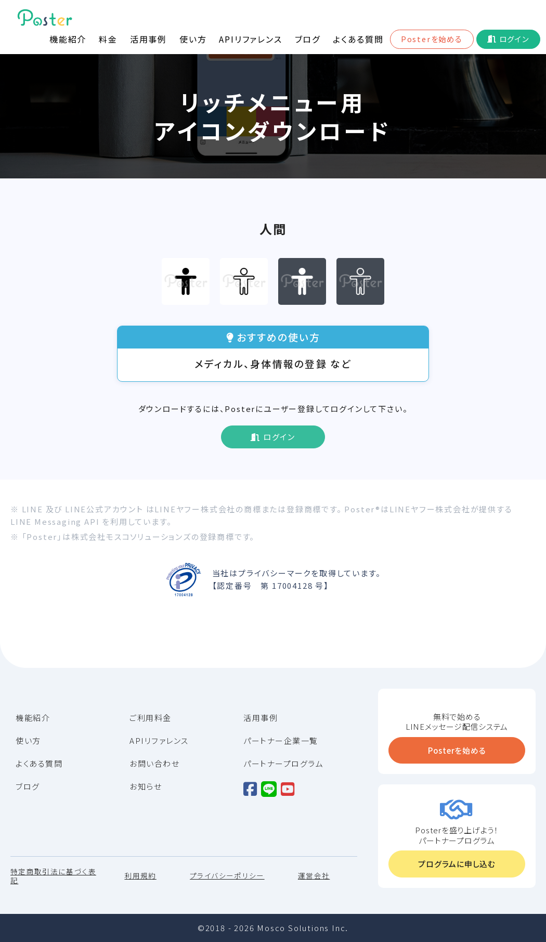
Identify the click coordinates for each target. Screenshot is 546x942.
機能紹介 (67, 39)
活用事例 (148, 39)
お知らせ (145, 786)
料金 (108, 39)
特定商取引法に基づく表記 (53, 876)
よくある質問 (358, 39)
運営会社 (314, 876)
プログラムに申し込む (457, 863)
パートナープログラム (283, 763)
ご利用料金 (150, 718)
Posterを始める (432, 38)
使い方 (192, 39)
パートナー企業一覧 (280, 740)
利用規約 (140, 876)
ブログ (307, 39)
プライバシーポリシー (227, 876)
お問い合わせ (154, 763)
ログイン (514, 38)
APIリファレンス (250, 39)
